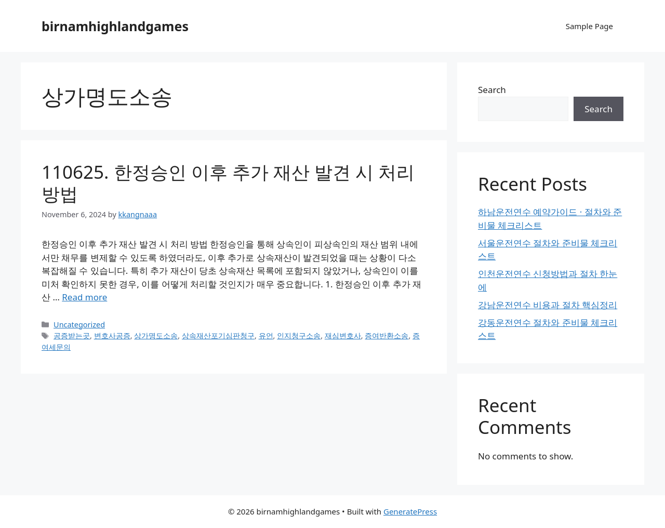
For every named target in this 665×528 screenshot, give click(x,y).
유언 (266, 335)
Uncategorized (79, 324)
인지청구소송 (299, 335)
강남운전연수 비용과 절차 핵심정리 (547, 305)
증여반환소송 (386, 335)
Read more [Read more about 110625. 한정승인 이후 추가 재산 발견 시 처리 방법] (84, 297)
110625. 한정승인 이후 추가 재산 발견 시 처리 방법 (228, 183)
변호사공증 (112, 335)
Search (492, 90)
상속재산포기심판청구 (218, 335)
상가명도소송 (156, 335)
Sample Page (589, 26)
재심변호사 (343, 335)
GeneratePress (410, 511)
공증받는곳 (72, 335)
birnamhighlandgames (115, 26)
